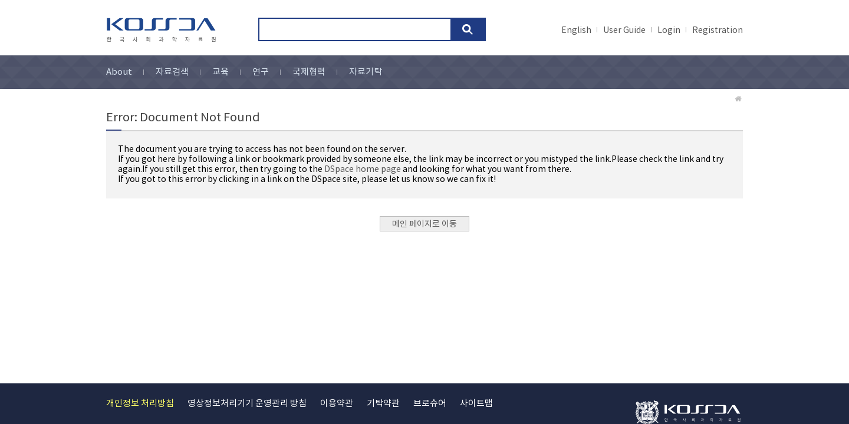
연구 (260, 72)
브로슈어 (429, 404)
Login (668, 30)
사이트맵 (476, 404)
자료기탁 (365, 72)
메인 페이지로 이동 (424, 224)
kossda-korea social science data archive (163, 30)
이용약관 (336, 404)
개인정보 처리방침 (140, 404)
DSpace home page (362, 169)
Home (739, 99)
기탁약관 (383, 404)
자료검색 (172, 72)
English (576, 30)
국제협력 (308, 72)
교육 (220, 72)
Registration (717, 30)
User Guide (624, 30)
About (119, 72)
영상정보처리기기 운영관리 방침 (247, 404)
